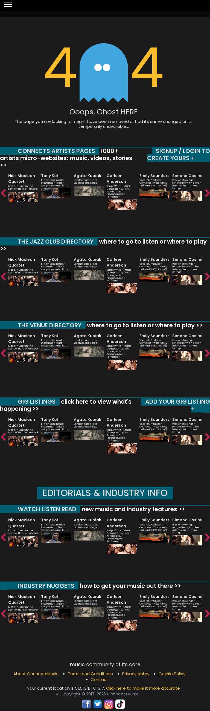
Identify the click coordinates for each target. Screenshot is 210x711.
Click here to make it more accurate (143, 687)
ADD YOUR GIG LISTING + (177, 405)
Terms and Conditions (90, 673)
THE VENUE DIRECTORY (49, 325)
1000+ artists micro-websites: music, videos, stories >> (66, 158)
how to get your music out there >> (129, 585)
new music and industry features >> (132, 509)
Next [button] (207, 193)
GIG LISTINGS (37, 402)
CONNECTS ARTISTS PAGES (56, 151)
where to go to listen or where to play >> (103, 245)
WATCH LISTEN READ (47, 509)
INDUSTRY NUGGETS (46, 585)
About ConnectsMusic (36, 673)
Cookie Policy (172, 673)
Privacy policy (135, 673)
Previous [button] (2, 193)
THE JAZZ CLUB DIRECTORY (56, 241)
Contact (99, 679)
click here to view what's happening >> (66, 405)
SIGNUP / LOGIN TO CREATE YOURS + (178, 154)
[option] (23, 186)
